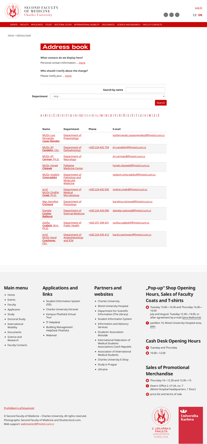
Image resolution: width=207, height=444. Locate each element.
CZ (194, 15)
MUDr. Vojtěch (50, 176)
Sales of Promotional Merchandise (167, 370)
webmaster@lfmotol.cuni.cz (37, 424)
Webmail (51, 335)
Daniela (47, 213)
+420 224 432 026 (99, 189)
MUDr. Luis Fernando (51, 138)
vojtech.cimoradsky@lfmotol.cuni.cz (134, 174)
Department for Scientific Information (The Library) (113, 312)
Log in (198, 7)
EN (200, 15)
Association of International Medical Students (114, 353)
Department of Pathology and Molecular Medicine (72, 179)
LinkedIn (177, 15)
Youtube (166, 15)
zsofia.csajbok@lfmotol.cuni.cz (131, 222)
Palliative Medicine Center (73, 167)
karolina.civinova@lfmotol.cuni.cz (132, 201)
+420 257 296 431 (99, 222)
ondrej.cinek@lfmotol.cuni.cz (130, 189)
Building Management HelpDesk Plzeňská (59, 328)
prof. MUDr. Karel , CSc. (49, 239)
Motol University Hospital (113, 306)
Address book (23, 35)
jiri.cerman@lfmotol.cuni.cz (129, 156)
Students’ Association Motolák (110, 333)
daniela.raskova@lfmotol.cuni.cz (132, 210)
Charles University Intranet (62, 309)
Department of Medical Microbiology (72, 192)
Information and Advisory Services (113, 325)
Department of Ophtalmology (72, 149)
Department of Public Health (72, 224)
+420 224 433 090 (99, 210)
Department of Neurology (72, 158)
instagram (171, 15)
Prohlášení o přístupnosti (19, 408)
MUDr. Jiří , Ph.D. (50, 158)
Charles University (109, 301)
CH (81, 115)
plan (152, 326)
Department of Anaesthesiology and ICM (73, 237)
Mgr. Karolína (50, 203)
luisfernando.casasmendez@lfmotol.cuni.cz (139, 135)
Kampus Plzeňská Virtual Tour (61, 315)
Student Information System (115, 319)
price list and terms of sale (166, 394)
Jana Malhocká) (192, 317)
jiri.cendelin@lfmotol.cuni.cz (129, 147)
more (82, 62)
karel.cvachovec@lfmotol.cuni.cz (132, 234)
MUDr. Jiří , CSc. (50, 149)
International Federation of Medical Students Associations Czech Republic (114, 343)
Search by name (113, 90)
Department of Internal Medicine (74, 212)
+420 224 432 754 (99, 147)
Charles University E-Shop (113, 359)
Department (40, 96)
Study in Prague (107, 364)
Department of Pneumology (72, 136)
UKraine (103, 369)
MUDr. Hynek (50, 167)
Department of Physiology (72, 203)
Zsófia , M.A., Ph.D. (50, 225)
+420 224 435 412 (99, 234)
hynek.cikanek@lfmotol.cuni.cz (131, 165)
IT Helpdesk (53, 322)
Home (11, 35)
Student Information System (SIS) (63, 302)
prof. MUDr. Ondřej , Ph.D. (50, 192)
